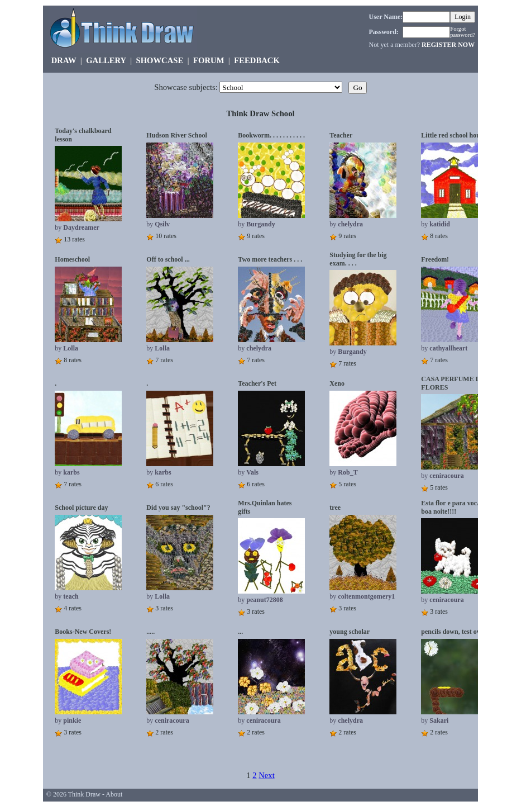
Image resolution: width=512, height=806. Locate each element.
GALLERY (106, 60)
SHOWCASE (160, 60)
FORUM (208, 60)
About (114, 794)
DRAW (63, 60)
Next (267, 775)
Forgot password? (462, 32)
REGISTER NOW (448, 45)
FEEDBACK (256, 60)
